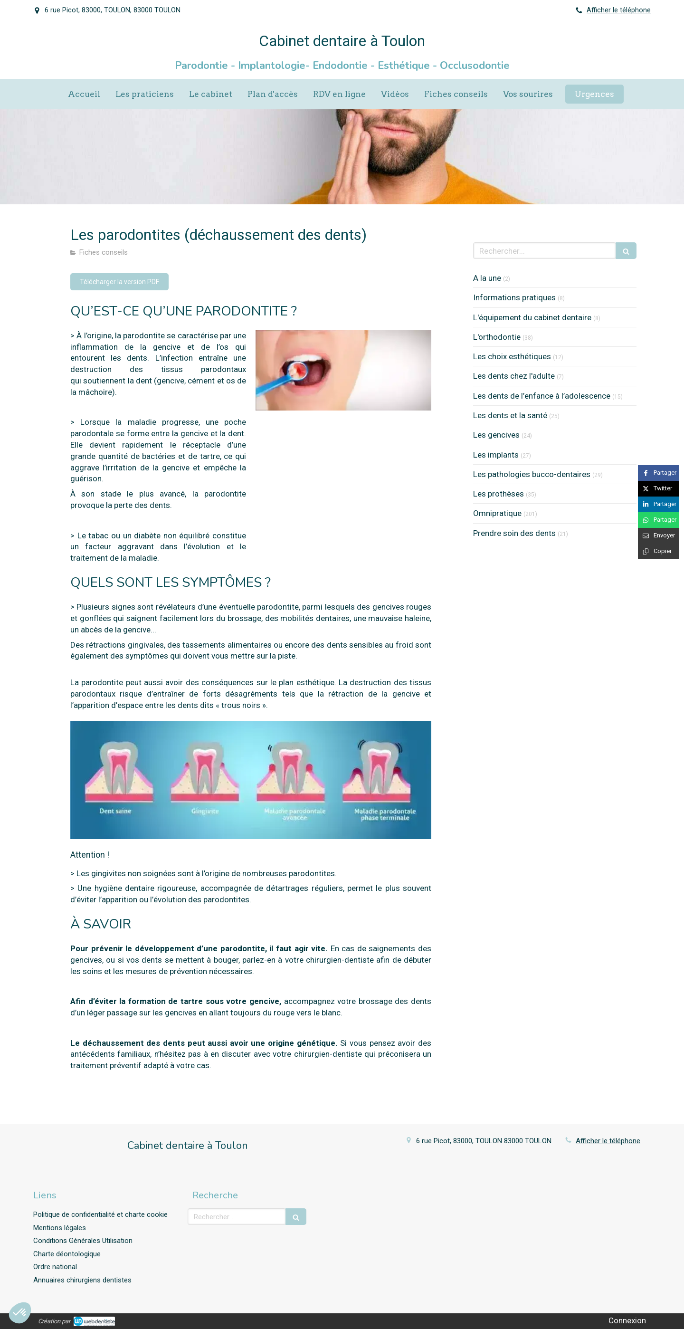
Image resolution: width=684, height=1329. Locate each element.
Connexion (627, 1320)
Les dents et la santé (510, 415)
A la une (487, 278)
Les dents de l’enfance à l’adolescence (541, 396)
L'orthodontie (497, 337)
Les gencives (496, 435)
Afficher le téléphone (619, 10)
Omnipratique (497, 513)
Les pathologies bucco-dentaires (531, 474)
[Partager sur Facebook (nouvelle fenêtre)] (658, 473)
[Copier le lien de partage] (658, 551)
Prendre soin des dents (514, 533)
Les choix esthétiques (512, 356)
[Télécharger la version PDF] (119, 281)
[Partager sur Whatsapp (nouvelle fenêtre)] (658, 520)
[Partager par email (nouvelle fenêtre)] (658, 536)
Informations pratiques (514, 297)
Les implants (496, 454)
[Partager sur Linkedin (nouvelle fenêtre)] (658, 504)
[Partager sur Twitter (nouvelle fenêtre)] (658, 489)
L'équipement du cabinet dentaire (532, 317)
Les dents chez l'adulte (514, 376)
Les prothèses (498, 493)
